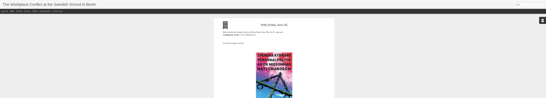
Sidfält (34, 11)
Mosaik (27, 11)
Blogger (274, 96)
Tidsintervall (57, 11)
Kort (12, 11)
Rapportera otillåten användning (288, 96)
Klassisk (4, 11)
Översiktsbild (44, 11)
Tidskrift (19, 11)
